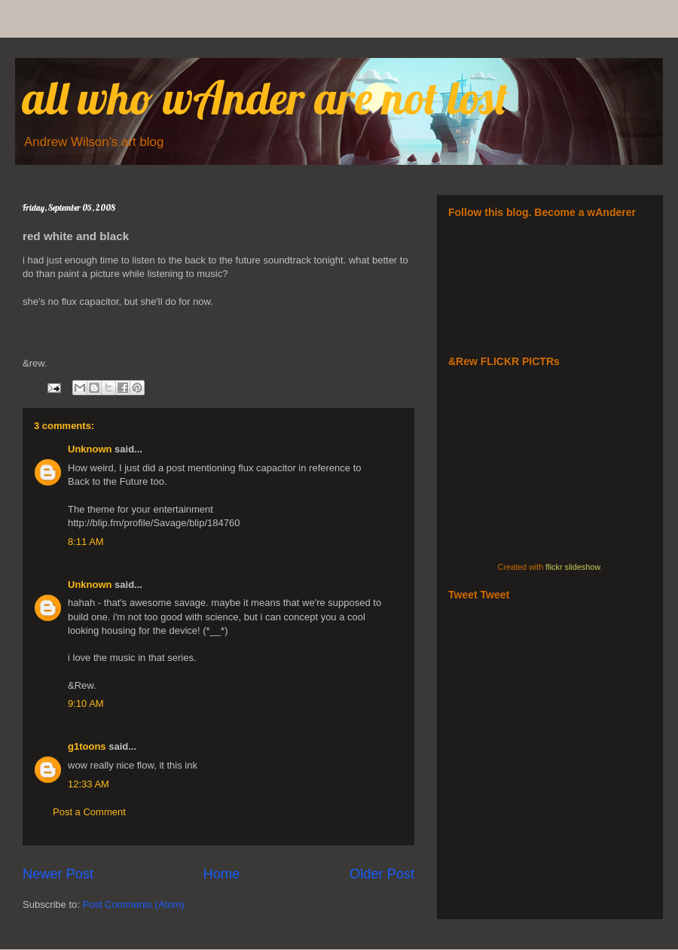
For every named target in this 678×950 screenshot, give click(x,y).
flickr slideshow (572, 566)
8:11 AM (86, 541)
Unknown (90, 449)
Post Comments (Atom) (134, 904)
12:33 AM (88, 784)
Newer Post (58, 873)
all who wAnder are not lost (265, 97)
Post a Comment (89, 812)
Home (221, 873)
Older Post (382, 873)
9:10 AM (86, 703)
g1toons (87, 746)
